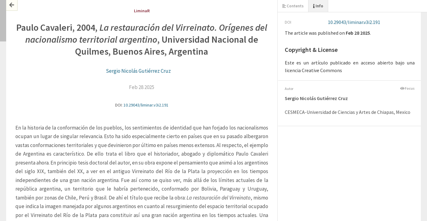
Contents (293, 6)
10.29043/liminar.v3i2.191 (145, 105)
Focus (407, 88)
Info (318, 6)
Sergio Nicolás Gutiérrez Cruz (138, 71)
